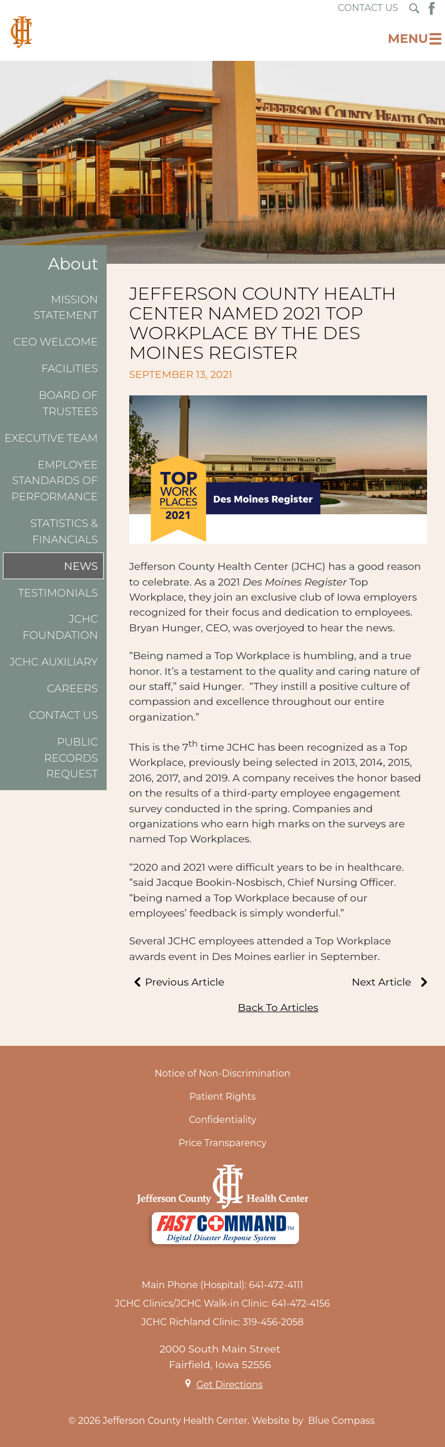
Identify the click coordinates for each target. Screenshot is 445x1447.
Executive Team (51, 438)
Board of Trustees (68, 403)
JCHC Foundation (60, 627)
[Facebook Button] (431, 8)
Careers (72, 688)
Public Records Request (71, 757)
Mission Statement (66, 307)
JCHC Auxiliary (54, 661)
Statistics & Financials (64, 531)
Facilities (69, 368)
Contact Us (63, 715)
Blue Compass (341, 1420)
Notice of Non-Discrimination (222, 1073)
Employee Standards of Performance (54, 480)
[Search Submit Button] (414, 8)
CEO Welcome (55, 341)
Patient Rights (222, 1096)
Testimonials (58, 592)
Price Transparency (222, 1142)
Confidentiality (222, 1119)
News (81, 566)
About (73, 264)
